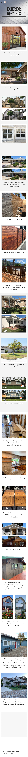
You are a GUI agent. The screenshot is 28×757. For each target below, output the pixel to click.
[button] (2, 2)
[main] (14, 12)
